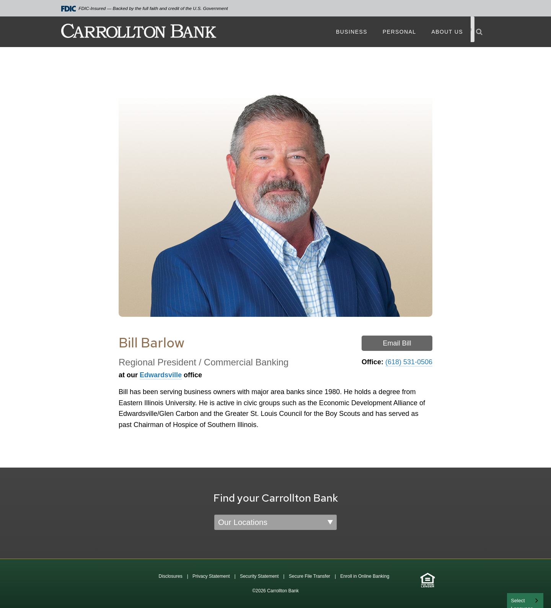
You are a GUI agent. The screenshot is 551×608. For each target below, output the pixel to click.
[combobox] (525, 600)
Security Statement (259, 576)
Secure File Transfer (309, 576)
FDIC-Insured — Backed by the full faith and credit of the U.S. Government (144, 8)
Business (351, 32)
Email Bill (397, 343)
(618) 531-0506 (408, 362)
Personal (399, 32)
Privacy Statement (211, 576)
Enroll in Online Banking (364, 576)
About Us (447, 32)
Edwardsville (161, 375)
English (519, 600)
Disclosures (171, 576)
